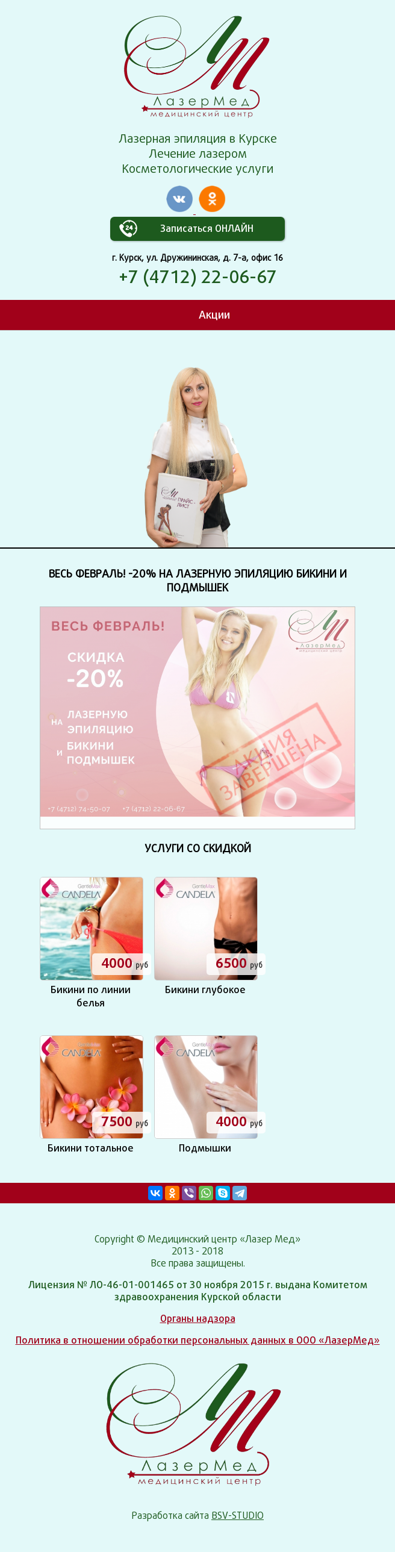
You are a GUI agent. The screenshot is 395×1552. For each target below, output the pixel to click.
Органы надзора (197, 1318)
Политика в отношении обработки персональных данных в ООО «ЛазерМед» (198, 1340)
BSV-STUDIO (237, 1515)
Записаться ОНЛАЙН (206, 228)
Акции (214, 314)
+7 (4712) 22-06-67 (198, 277)
